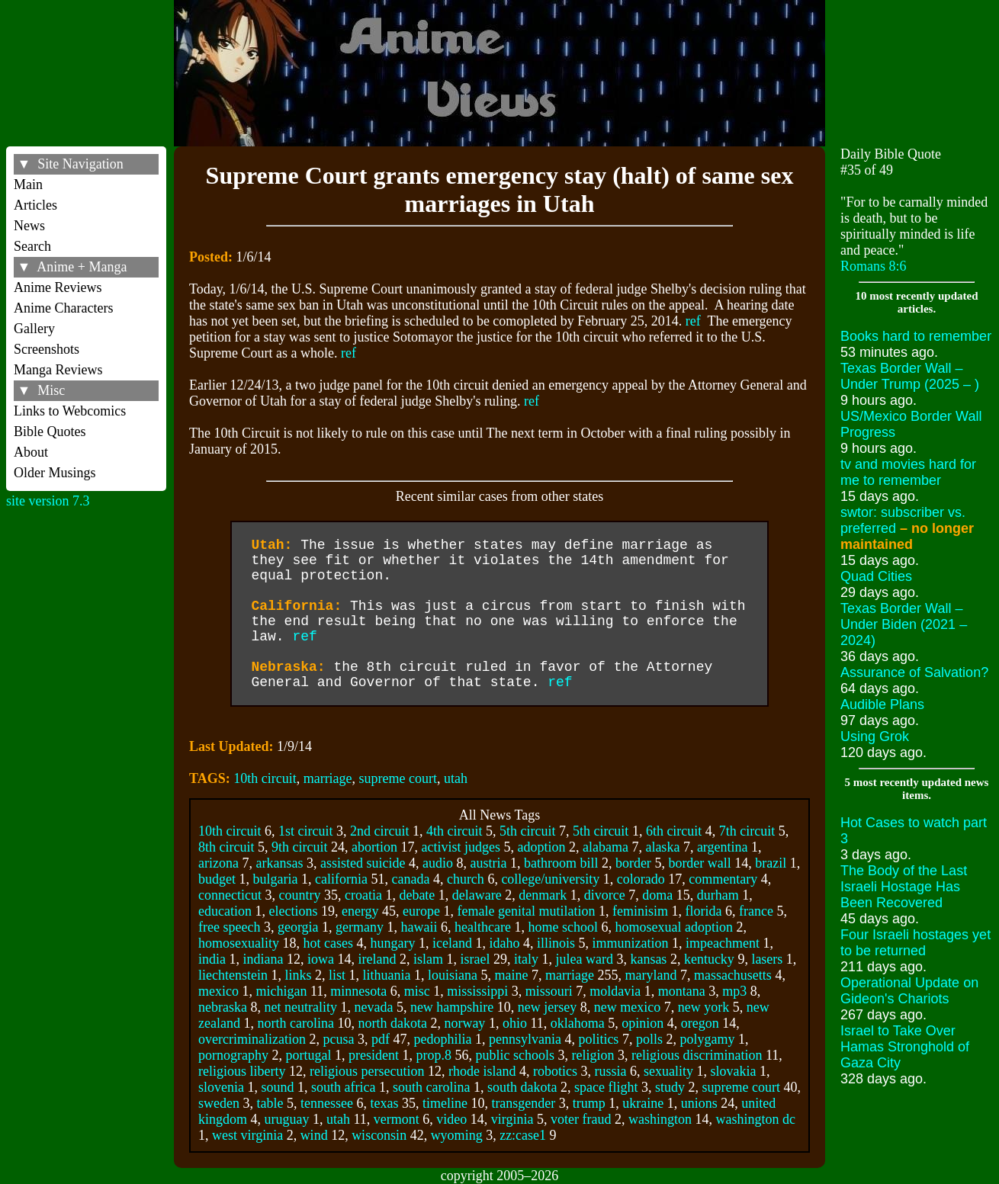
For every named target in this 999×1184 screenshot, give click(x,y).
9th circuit (299, 847)
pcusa (338, 1039)
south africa (343, 1087)
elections (292, 911)
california (341, 879)
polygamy (706, 1039)
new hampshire (451, 1007)
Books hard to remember (915, 336)
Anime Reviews (57, 287)
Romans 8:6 (873, 266)
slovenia (221, 1087)
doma (657, 895)
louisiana (452, 975)
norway (464, 1023)
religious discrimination (696, 1055)
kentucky (709, 959)
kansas (648, 959)
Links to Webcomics (70, 411)
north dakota (392, 1023)
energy (360, 911)
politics (598, 1039)
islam (428, 959)
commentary (723, 879)
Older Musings (55, 472)
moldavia (615, 991)
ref (693, 321)
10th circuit (264, 778)
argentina (722, 847)
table (269, 1103)
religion (592, 1055)
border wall (699, 863)
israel (475, 959)
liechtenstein (233, 975)
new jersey (547, 1007)
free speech (229, 927)
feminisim (640, 911)
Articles (35, 205)
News (29, 225)
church (465, 879)
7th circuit (747, 831)
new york (703, 1007)
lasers (766, 959)
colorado (641, 879)
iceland (452, 943)
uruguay (286, 1119)
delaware (477, 895)
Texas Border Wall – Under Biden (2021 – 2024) (903, 624)
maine (511, 975)
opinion (642, 1023)
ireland (377, 959)
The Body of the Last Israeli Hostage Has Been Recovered (903, 886)
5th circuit (527, 831)
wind (314, 1135)
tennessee (326, 1103)
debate (417, 895)
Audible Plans (882, 704)
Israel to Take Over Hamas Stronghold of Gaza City (904, 1046)
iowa (320, 959)
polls (649, 1039)
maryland (650, 975)
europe (421, 911)
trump (589, 1103)
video (451, 1119)
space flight (606, 1087)
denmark (543, 895)
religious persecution (367, 1071)
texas (384, 1103)
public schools (514, 1055)
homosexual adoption (674, 927)
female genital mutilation (527, 911)
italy (526, 959)
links (297, 975)
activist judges (460, 847)
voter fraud (581, 1119)
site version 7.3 (48, 501)
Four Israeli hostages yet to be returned (915, 942)
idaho (504, 943)
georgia (298, 927)
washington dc (755, 1119)
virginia (512, 1119)
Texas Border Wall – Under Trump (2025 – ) (909, 376)
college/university (550, 879)
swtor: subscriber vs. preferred (907, 528)
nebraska (222, 1007)
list (337, 975)
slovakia (733, 1071)
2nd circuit (379, 831)
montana (681, 991)
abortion (374, 847)
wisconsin (379, 1135)
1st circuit (305, 831)
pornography (233, 1055)
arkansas (279, 863)
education (225, 911)
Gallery (34, 328)
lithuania (386, 975)
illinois (556, 943)
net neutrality (300, 1007)
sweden (218, 1103)
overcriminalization (252, 1039)
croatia (363, 895)
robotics (555, 1071)
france (756, 911)
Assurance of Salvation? (914, 672)
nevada (373, 1007)
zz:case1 (523, 1135)
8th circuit (226, 847)
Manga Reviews (58, 369)
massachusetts (733, 975)
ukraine (642, 1103)
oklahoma (578, 1023)
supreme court (398, 778)
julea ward (583, 959)
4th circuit (454, 831)
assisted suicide (362, 863)
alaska (662, 847)
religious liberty (241, 1071)
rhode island (482, 1071)
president (374, 1055)
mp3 (734, 991)
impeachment (723, 943)
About (31, 452)
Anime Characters (63, 308)
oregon (700, 1023)
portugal (308, 1055)
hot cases (327, 943)
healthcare (483, 927)
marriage (328, 778)
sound (277, 1087)
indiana (263, 959)
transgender (523, 1103)
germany (360, 927)
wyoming (457, 1135)
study (670, 1087)
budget (217, 879)
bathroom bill (561, 863)
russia (610, 1071)
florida (704, 911)
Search (32, 246)
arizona (218, 863)
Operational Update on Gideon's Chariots (909, 990)
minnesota (358, 991)
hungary (392, 943)
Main (28, 184)
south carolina (431, 1087)
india (212, 959)
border (633, 863)
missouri (549, 991)
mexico (218, 991)
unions (699, 1103)
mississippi (477, 991)
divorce (604, 895)
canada (410, 879)
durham (718, 895)
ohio (515, 1023)
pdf (380, 1039)
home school (563, 927)
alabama (605, 847)
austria (488, 863)
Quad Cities (876, 576)
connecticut (230, 895)
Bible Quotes (50, 431)
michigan (281, 991)
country (299, 895)
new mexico (627, 1007)
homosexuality (238, 943)
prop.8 (433, 1055)
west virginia (247, 1135)
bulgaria (274, 879)
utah (455, 778)
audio (437, 863)
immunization (630, 943)
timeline (444, 1103)
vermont (396, 1119)
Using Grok (874, 736)
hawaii (419, 927)
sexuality (668, 1071)
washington (660, 1119)
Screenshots (46, 349)
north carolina (295, 1023)
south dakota (522, 1087)
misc (417, 991)
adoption (541, 847)
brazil (770, 863)
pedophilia (442, 1039)
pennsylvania (525, 1039)
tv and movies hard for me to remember (908, 472)
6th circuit (674, 831)
